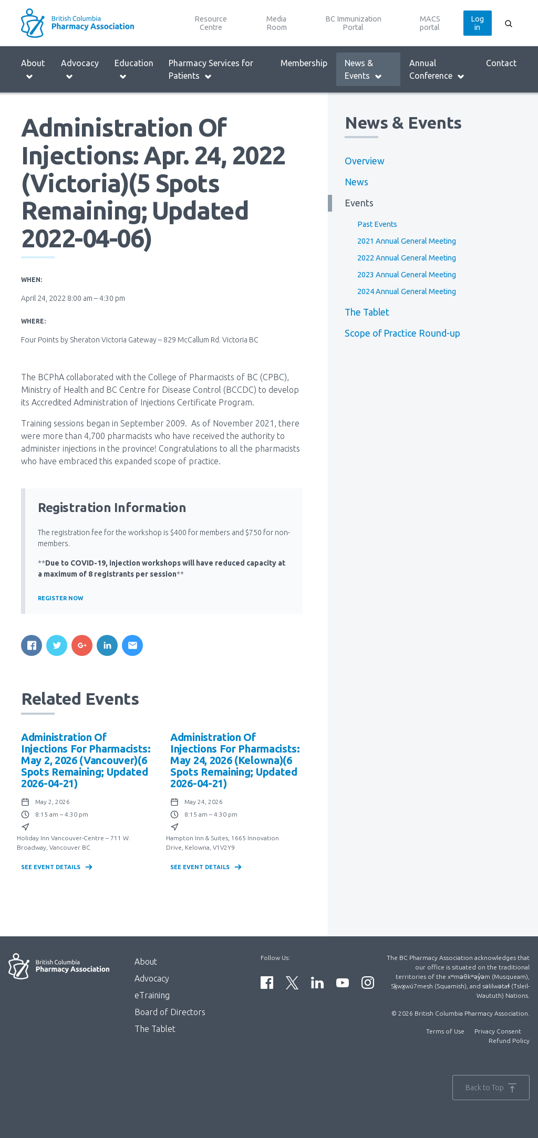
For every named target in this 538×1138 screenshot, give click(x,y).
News (356, 182)
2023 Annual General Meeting (406, 274)
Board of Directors (169, 1012)
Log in (477, 23)
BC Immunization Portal (353, 23)
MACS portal (430, 23)
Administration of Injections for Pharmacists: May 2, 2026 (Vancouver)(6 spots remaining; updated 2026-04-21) (86, 760)
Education (134, 69)
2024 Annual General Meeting (406, 291)
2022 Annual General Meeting (406, 258)
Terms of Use (445, 1031)
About (33, 69)
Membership (304, 63)
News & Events (363, 69)
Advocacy (80, 69)
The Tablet (367, 312)
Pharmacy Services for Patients (211, 69)
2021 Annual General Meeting (406, 241)
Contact (501, 63)
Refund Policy (509, 1040)
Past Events (377, 224)
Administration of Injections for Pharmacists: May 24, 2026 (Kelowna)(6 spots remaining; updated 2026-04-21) (235, 760)
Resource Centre (210, 23)
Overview (365, 161)
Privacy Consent (497, 1031)
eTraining (152, 995)
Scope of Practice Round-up (402, 333)
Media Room (276, 23)
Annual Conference (437, 69)
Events (359, 203)
